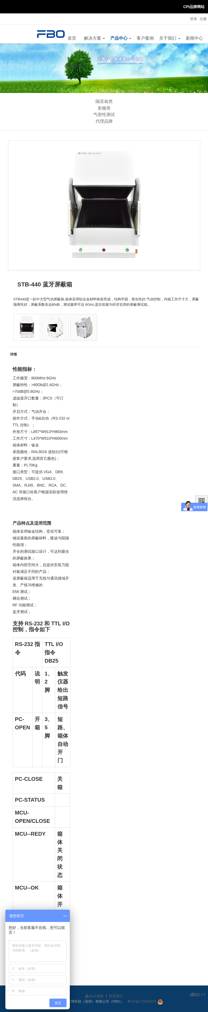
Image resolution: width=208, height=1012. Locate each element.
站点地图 (94, 996)
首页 (72, 38)
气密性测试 (104, 114)
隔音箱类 (104, 101)
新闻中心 (194, 38)
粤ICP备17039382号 (141, 1001)
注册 (203, 19)
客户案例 (145, 38)
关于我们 (169, 38)
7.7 (197, 995)
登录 (193, 19)
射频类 (104, 108)
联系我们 (73, 65)
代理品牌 (104, 121)
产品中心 (120, 38)
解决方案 (94, 38)
